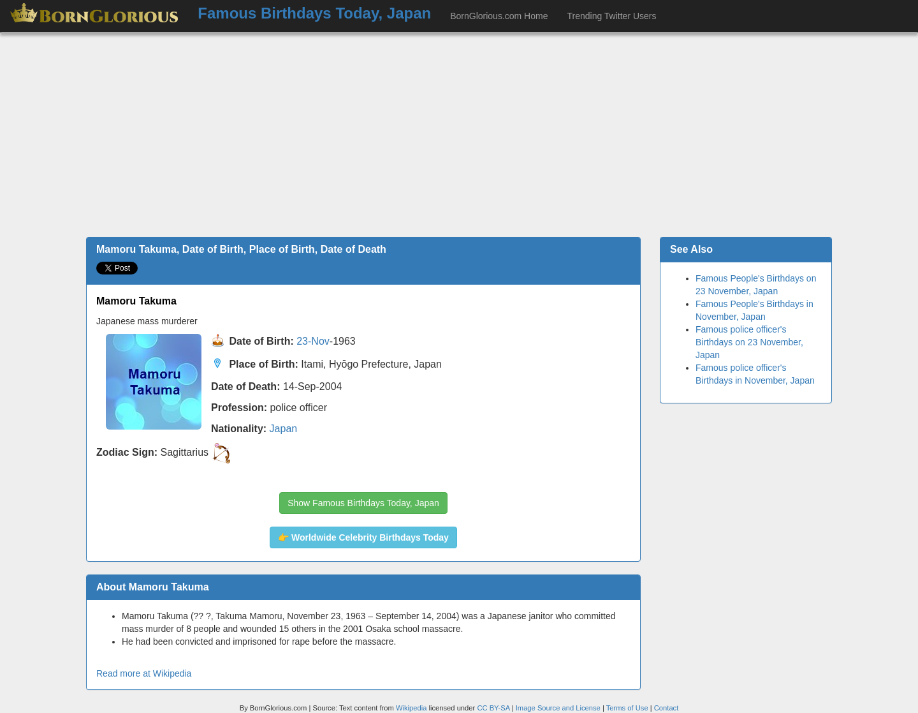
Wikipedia (411, 708)
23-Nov (313, 341)
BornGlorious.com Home (499, 16)
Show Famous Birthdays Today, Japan (363, 503)
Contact (666, 708)
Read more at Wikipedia (143, 673)
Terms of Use (628, 708)
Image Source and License (558, 708)
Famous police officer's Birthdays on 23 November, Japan (749, 342)
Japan (284, 428)
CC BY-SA (493, 708)
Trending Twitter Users (611, 16)
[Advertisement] (458, 134)
